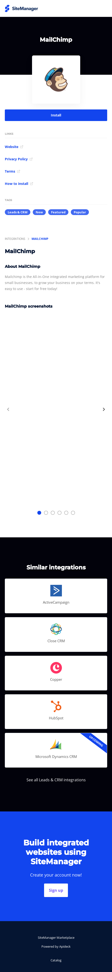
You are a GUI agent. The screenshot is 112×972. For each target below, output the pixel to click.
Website (14, 146)
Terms (12, 171)
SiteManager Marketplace (56, 937)
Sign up (56, 890)
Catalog (56, 960)
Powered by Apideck (56, 946)
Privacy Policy (19, 159)
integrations (15, 239)
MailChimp (40, 239)
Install (56, 115)
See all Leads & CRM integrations (56, 780)
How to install (19, 183)
